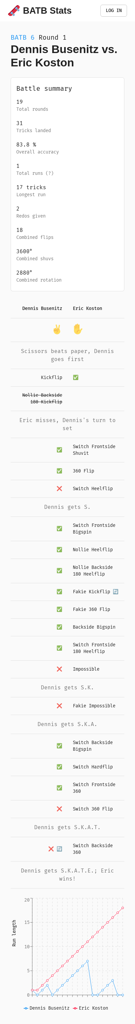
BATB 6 (23, 37)
